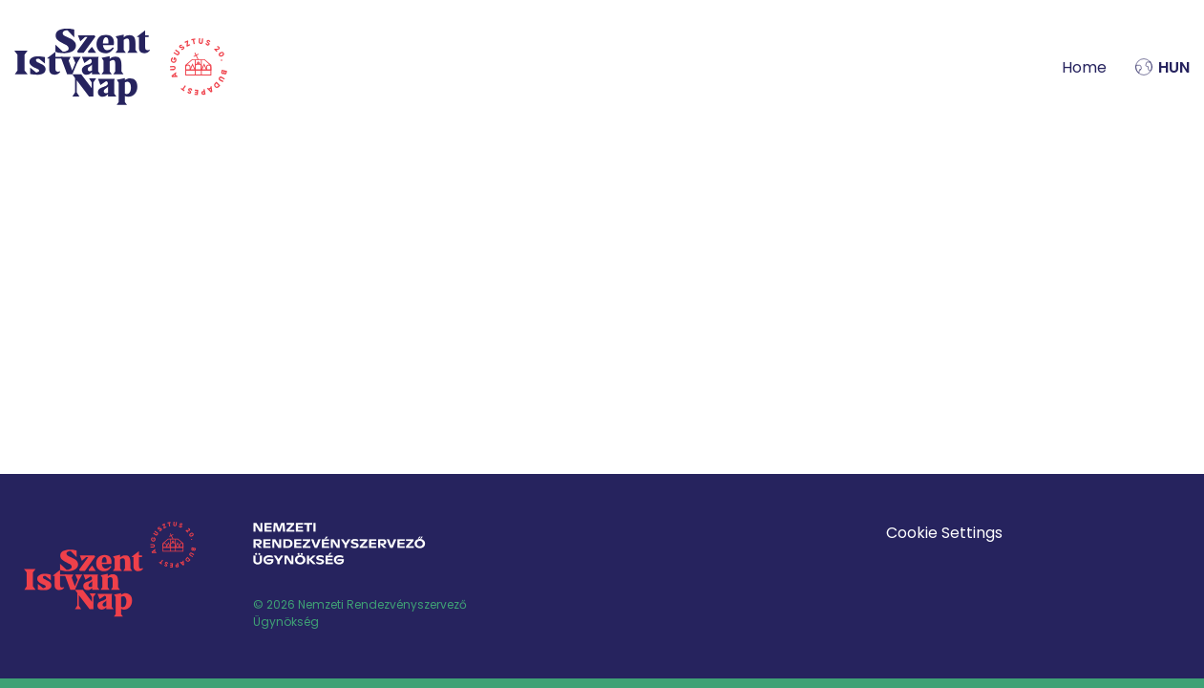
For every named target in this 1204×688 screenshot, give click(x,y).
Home (1084, 67)
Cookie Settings (944, 533)
